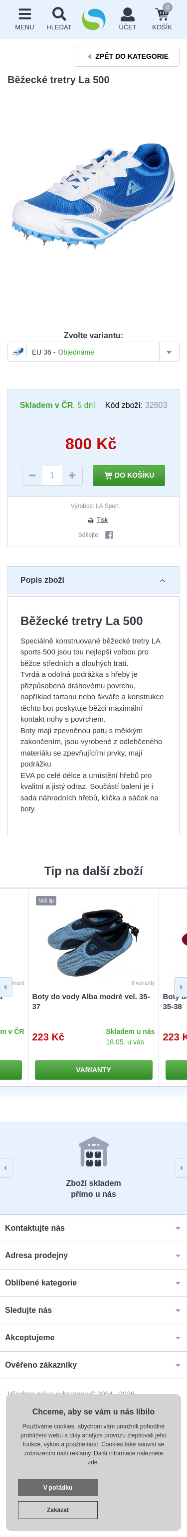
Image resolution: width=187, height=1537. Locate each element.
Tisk (97, 519)
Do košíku (129, 476)
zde (92, 1462)
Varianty (93, 1070)
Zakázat (58, 1510)
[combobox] (93, 352)
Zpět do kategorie (127, 56)
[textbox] (93, 352)
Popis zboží (93, 580)
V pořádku (58, 1487)
